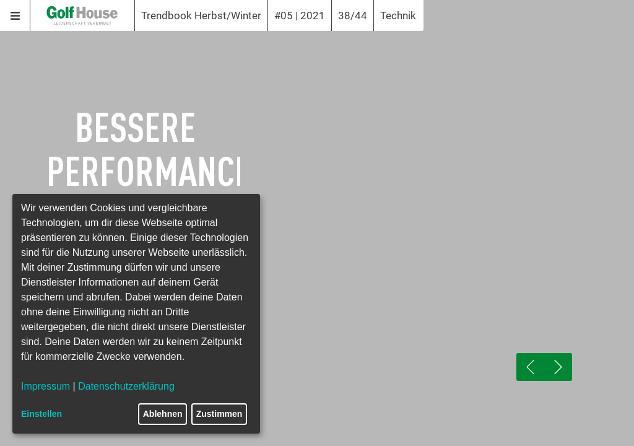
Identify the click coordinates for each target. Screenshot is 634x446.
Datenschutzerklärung (126, 386)
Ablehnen (163, 414)
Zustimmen (219, 414)
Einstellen (41, 414)
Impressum (45, 386)
